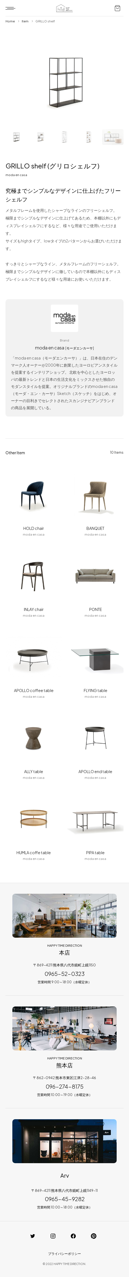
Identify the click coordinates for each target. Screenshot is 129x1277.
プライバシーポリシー (64, 1254)
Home (10, 21)
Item (25, 21)
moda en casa (16, 175)
